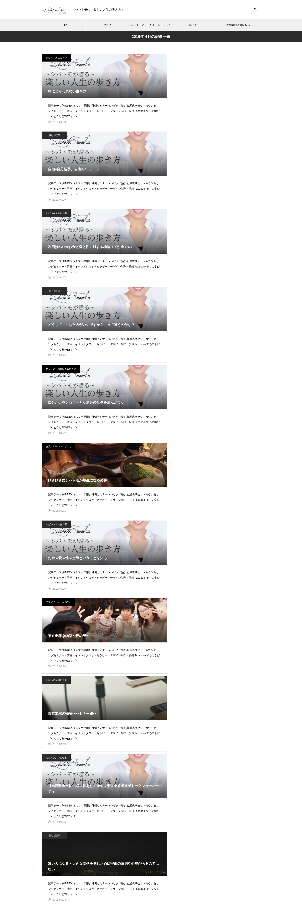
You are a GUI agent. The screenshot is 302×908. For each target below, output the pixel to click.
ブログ (107, 25)
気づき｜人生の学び (56, 57)
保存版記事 (130, 57)
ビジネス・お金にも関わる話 (136, 140)
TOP (64, 25)
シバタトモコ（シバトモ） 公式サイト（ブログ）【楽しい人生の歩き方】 (225, 509)
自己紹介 (194, 25)
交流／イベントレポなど (208, 140)
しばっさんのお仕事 (206, 57)
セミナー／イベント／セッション (151, 25)
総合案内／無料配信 (238, 25)
